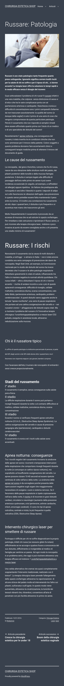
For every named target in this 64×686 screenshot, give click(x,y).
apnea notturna (26, 136)
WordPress (25, 676)
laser (57, 621)
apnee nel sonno (12, 483)
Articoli (52, 6)
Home (40, 6)
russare (48, 96)
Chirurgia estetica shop (20, 6)
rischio (28, 497)
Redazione (10, 621)
